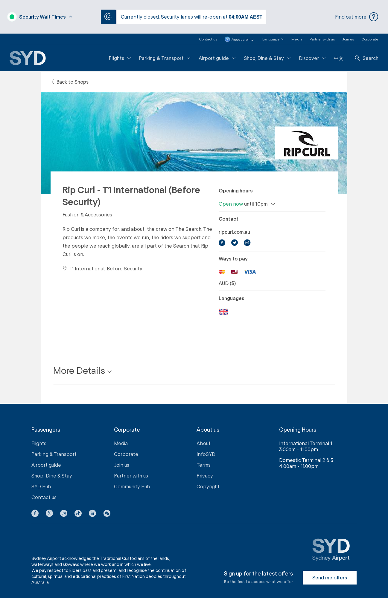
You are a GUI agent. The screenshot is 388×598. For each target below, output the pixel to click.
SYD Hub (41, 479)
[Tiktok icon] (78, 507)
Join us (348, 32)
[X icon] (49, 507)
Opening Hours (297, 422)
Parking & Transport (164, 51)
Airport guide (217, 51)
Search (366, 51)
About (204, 436)
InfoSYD (206, 447)
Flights (120, 51)
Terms (204, 457)
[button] (269, 32)
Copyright (208, 479)
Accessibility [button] (239, 32)
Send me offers (329, 570)
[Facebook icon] (35, 507)
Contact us (208, 32)
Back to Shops (70, 74)
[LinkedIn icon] (92, 507)
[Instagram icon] (63, 507)
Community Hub (132, 479)
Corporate (369, 32)
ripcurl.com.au (234, 225)
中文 (338, 51)
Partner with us (322, 32)
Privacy (205, 468)
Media (296, 32)
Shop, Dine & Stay (267, 51)
